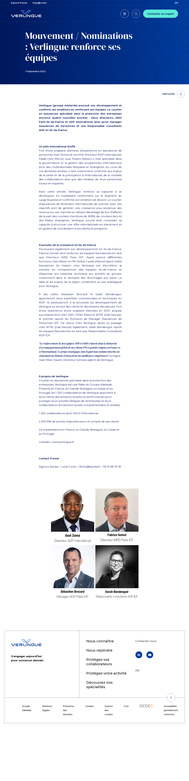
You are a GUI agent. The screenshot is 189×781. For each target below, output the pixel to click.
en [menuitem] (176, 3)
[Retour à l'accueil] (26, 13)
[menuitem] (19, 3)
